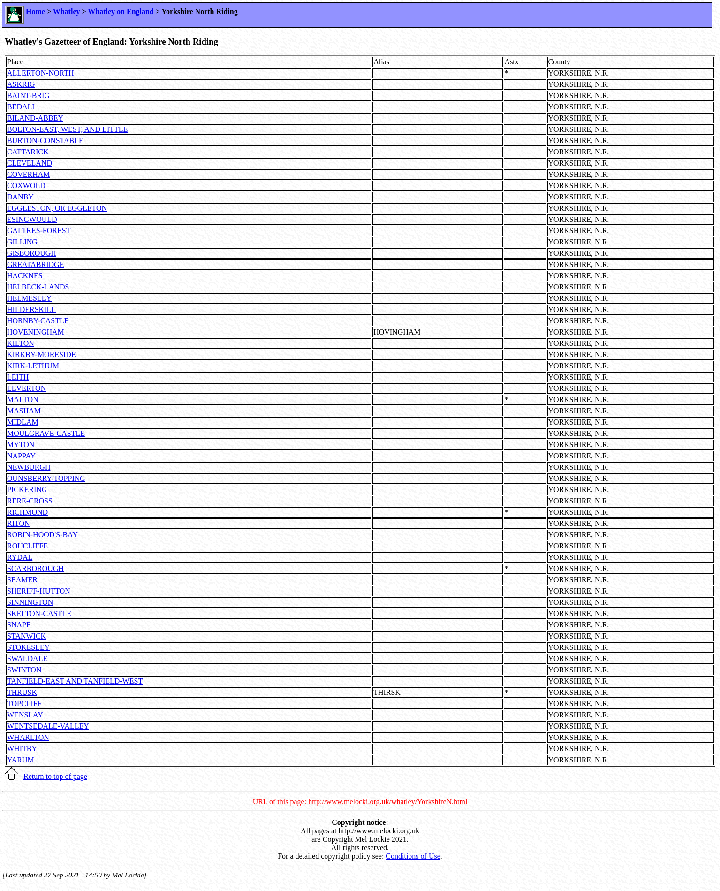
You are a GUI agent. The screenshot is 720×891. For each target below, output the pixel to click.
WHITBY (22, 749)
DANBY (20, 197)
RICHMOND (27, 512)
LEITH (18, 377)
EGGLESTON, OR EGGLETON (57, 208)
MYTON (20, 445)
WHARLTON (28, 737)
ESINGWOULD (32, 219)
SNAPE (19, 625)
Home (35, 11)
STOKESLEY (28, 647)
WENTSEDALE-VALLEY (48, 726)
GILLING (22, 242)
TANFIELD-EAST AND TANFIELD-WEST (75, 681)
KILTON (20, 343)
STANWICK (26, 636)
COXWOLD (26, 186)
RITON (18, 523)
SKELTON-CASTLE (39, 613)
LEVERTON (26, 388)
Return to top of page (55, 776)
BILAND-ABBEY (35, 118)
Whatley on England (120, 11)
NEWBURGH (28, 467)
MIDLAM (22, 422)
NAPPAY (21, 456)
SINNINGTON (30, 602)
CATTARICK (28, 152)
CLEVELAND (29, 163)
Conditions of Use (413, 856)
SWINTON (24, 670)
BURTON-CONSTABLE (45, 141)
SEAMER (22, 580)
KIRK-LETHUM (33, 366)
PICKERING (27, 490)
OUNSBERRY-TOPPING (46, 478)
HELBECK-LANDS (38, 287)
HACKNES (25, 276)
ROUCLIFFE (27, 546)
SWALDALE (27, 659)
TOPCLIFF (24, 704)
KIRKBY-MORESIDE (41, 354)
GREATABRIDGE (35, 264)
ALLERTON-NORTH (40, 73)
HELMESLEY (29, 298)
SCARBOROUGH (35, 568)
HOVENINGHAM (35, 332)
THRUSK (22, 692)
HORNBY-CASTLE (38, 321)
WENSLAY (25, 715)
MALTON (22, 400)
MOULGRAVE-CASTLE (46, 433)
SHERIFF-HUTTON (38, 591)
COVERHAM (28, 174)
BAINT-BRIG (28, 95)
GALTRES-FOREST (38, 231)
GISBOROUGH (31, 253)
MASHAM (24, 411)
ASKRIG (21, 84)
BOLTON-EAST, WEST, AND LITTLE (67, 129)
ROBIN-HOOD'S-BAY (42, 535)
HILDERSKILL (31, 309)
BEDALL (22, 107)
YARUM (20, 760)
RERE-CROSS (30, 501)
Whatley (66, 11)
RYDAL (19, 557)
